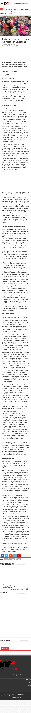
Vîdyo (29, 682)
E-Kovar (28, 679)
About (29, 688)
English (9, 45)
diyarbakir (12, 559)
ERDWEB (11, 694)
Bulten (8, 12)
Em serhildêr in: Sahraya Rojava (19, 589)
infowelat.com (6, 44)
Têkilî (29, 685)
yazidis (19, 559)
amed (6, 559)
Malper (3, 12)
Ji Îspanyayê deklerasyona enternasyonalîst (11, 586)
